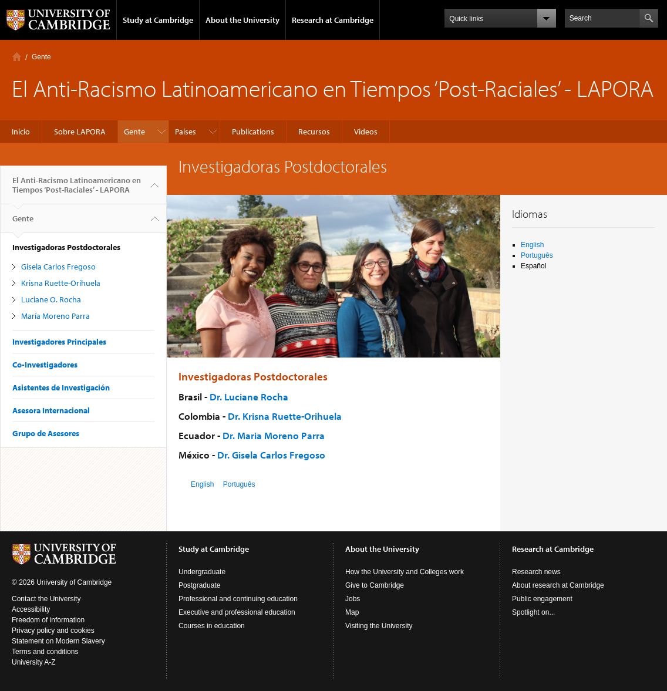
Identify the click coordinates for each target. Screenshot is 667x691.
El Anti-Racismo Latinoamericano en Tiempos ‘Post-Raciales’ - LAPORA (76, 189)
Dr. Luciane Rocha (249, 396)
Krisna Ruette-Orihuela (60, 283)
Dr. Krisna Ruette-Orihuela (285, 416)
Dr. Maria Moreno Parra (274, 435)
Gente (41, 57)
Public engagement (542, 599)
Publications (253, 131)
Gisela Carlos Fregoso (58, 266)
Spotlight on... (533, 612)
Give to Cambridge (374, 585)
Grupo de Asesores (45, 433)
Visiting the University (379, 626)
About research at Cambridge (558, 585)
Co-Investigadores (45, 364)
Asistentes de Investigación (61, 387)
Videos (366, 131)
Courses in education (211, 626)
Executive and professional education (236, 612)
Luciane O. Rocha (51, 299)
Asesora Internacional (51, 410)
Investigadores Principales (59, 341)
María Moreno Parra (55, 316)
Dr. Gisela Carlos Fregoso (271, 455)
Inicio (17, 57)
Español (533, 266)
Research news (536, 572)
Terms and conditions (45, 652)
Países (185, 131)
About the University (242, 20)
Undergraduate (201, 572)
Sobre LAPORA (80, 131)
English (202, 484)
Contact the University (46, 599)
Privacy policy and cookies (53, 630)
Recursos (314, 131)
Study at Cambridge (158, 20)
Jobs (352, 599)
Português (239, 484)
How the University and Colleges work (404, 572)
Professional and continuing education (238, 599)
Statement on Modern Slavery (58, 641)
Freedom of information (48, 620)
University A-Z (34, 662)
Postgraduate (199, 585)
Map (352, 612)
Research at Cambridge (332, 20)
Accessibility (31, 609)
